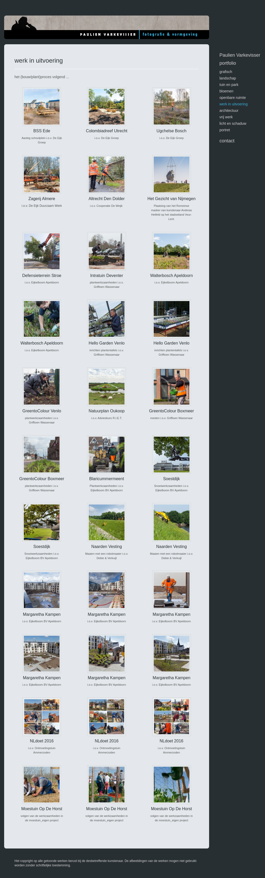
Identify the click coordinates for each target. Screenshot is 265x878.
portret (224, 130)
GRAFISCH (225, 72)
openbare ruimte (232, 98)
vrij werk (226, 117)
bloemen (226, 91)
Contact (226, 140)
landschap (227, 78)
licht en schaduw (232, 123)
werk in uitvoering (233, 104)
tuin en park (228, 85)
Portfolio (227, 63)
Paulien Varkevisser (239, 55)
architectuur (228, 110)
